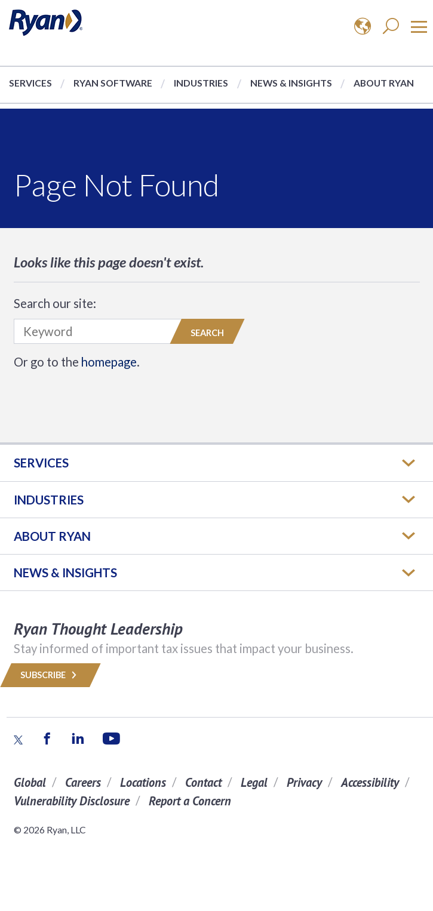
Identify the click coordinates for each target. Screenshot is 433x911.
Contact (203, 782)
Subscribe (50, 675)
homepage (109, 362)
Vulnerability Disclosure (72, 801)
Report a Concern (190, 801)
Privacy (304, 782)
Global (30, 782)
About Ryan (384, 82)
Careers (83, 782)
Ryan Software (112, 82)
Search (207, 333)
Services (30, 82)
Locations (143, 782)
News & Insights (291, 82)
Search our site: (55, 303)
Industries (201, 82)
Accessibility (370, 782)
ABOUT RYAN (52, 536)
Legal (254, 782)
